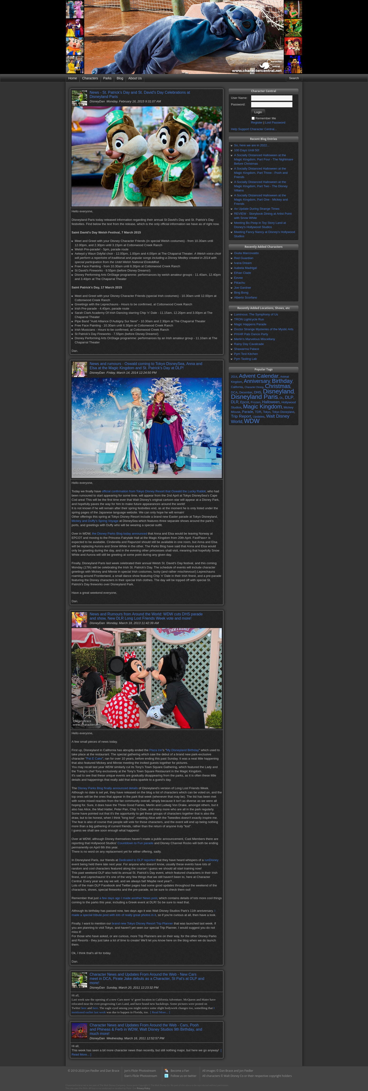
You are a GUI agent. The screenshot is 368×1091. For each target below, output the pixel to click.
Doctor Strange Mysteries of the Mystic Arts (263, 329)
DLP (289, 397)
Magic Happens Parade (250, 324)
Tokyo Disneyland (283, 412)
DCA (234, 392)
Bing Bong (241, 292)
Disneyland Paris (254, 396)
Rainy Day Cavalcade (249, 344)
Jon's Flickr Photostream (140, 1071)
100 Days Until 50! (246, 150)
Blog (120, 78)
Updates (258, 416)
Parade (247, 412)
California (237, 387)
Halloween (271, 402)
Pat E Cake (94, 758)
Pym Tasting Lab (245, 359)
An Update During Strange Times (257, 208)
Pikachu (239, 282)
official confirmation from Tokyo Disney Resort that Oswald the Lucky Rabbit (154, 491)
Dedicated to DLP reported (137, 860)
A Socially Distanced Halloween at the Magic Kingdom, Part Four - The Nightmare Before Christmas (263, 159)
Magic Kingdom (262, 406)
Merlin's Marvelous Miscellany (254, 339)
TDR (258, 412)
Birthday (282, 381)
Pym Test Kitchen (246, 354)
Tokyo (266, 412)
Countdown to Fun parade (135, 843)
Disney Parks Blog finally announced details (108, 788)
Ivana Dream (243, 263)
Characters (90, 78)
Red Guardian (243, 258)
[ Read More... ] (160, 1012)
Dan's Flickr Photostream (140, 1076)
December (245, 392)
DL (281, 398)
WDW (252, 421)
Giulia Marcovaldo (246, 253)
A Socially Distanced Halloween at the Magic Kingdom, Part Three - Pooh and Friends (261, 173)
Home (72, 78)
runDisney (211, 860)
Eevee (238, 278)
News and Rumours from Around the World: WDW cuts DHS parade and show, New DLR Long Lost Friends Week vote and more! (146, 616)
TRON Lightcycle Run (249, 319)
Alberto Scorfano (245, 297)
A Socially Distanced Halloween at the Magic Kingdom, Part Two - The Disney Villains (261, 186)
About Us (135, 78)
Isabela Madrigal (245, 268)
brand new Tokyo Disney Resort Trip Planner (142, 923)
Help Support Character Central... (254, 129)
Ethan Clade (242, 273)
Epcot (244, 402)
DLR (234, 402)
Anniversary (257, 381)
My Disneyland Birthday (182, 750)
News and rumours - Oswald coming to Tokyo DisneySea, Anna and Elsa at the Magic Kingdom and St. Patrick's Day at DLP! (146, 366)
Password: (238, 104)
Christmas (277, 386)
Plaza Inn (155, 750)
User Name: (239, 98)
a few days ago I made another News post (128, 898)
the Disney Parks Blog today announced (119, 533)
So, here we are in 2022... (251, 145)
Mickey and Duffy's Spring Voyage (95, 521)
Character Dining (254, 387)
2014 (234, 376)
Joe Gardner (242, 287)
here (84, 1008)
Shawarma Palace (246, 349)
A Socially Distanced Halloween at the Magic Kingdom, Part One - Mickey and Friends (261, 200)
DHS (257, 392)
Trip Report (241, 416)
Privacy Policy (143, 1088)
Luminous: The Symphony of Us (256, 314)
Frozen (255, 402)
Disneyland (278, 391)
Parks (107, 78)
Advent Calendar (259, 376)
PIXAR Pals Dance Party (251, 334)
